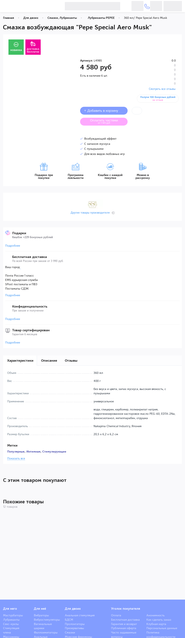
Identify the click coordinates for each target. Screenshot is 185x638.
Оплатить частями (107, 121)
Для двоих (73, 609)
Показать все (16, 458)
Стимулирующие (54, 451)
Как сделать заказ (158, 619)
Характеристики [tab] (20, 360)
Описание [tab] (49, 360)
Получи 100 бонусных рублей (158, 98)
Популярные (16, 451)
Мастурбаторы (13, 615)
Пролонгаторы (75, 624)
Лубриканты (11, 619)
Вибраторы (41, 615)
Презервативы (74, 628)
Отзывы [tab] (71, 360)
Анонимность (155, 615)
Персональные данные (161, 628)
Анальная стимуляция (80, 615)
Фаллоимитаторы (46, 632)
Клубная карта (156, 624)
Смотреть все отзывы (162, 89)
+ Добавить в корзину (104, 110)
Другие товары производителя (90, 212)
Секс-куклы (11, 624)
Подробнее (12, 245)
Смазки (70, 632)
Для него (10, 609)
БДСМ (69, 619)
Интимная (33, 451)
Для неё (40, 609)
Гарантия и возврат (124, 624)
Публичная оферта (123, 628)
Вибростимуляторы (47, 619)
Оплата (116, 615)
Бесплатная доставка (125, 619)
